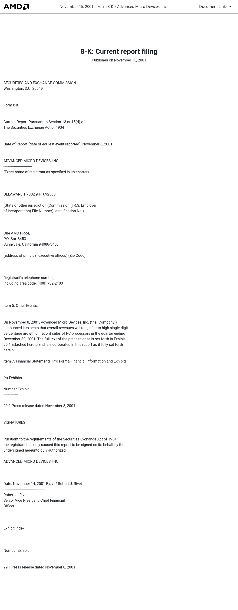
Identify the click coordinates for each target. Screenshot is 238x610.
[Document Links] (216, 6)
